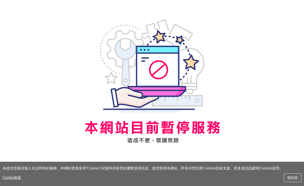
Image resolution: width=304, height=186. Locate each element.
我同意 (292, 177)
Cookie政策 (12, 177)
